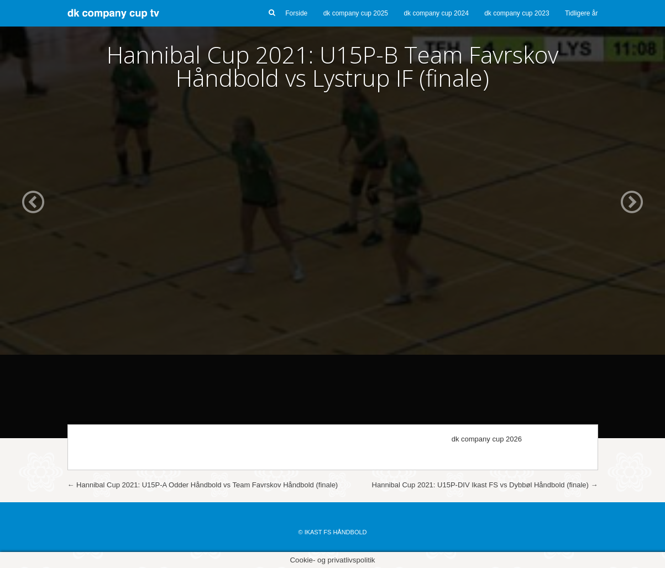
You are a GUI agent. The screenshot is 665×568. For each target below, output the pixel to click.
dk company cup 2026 (487, 439)
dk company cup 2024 (436, 13)
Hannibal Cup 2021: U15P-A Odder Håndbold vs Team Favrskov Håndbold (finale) (202, 485)
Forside (296, 13)
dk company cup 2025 (355, 13)
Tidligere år (581, 13)
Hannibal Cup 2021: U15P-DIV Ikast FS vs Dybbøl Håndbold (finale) (485, 485)
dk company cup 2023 (516, 13)
